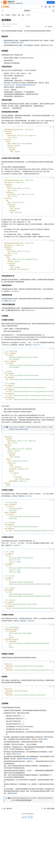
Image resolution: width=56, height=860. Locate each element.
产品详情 (27, 26)
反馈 (30, 827)
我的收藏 (50, 26)
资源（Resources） (35, 347)
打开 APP (50, 2)
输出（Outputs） (28, 500)
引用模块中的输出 (15, 764)
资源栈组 (14, 803)
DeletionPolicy (30, 312)
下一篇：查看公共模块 (48, 819)
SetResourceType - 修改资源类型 (14, 85)
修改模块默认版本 (30, 85)
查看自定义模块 (19, 42)
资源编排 (8, 15)
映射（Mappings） (29, 629)
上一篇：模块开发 (6, 819)
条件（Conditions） (14, 293)
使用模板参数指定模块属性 (29, 769)
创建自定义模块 (8, 42)
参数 (20, 117)
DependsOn (12, 303)
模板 (19, 15)
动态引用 (31, 759)
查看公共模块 (49, 45)
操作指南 (14, 15)
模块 (23, 15)
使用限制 (45, 749)
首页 (2, 15)
